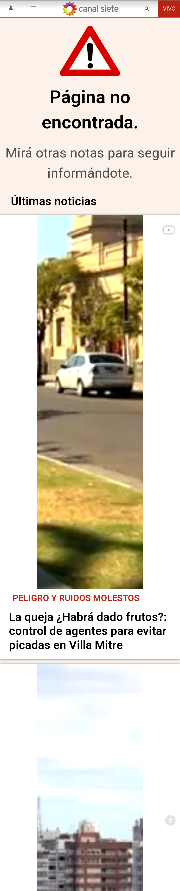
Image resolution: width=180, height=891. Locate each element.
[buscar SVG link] (147, 9)
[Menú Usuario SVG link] (11, 8)
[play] (169, 230)
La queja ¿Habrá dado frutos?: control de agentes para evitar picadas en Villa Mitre (88, 629)
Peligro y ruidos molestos (76, 596)
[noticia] (90, 401)
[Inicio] (90, 8)
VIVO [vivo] (169, 8)
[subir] (170, 820)
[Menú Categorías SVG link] (33, 8)
